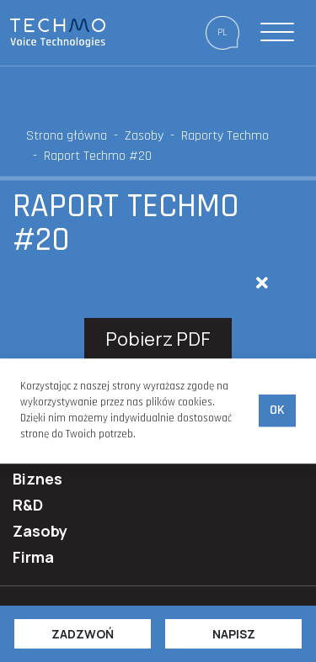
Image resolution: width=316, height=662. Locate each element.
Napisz (233, 634)
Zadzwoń (82, 634)
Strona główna (66, 136)
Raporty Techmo (225, 136)
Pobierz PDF (158, 339)
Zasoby (144, 136)
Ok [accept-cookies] (277, 411)
